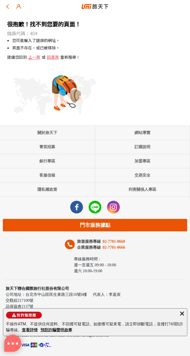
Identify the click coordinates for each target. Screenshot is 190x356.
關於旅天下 (47, 133)
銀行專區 (47, 161)
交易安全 (142, 175)
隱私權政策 (47, 189)
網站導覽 (142, 133)
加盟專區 (142, 161)
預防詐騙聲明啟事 (56, 330)
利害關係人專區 (142, 189)
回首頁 (53, 57)
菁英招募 (47, 147)
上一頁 (34, 57)
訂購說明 (142, 147)
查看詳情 (30, 330)
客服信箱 (47, 175)
